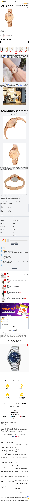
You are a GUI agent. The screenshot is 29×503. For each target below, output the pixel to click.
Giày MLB (17, 336)
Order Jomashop (4, 317)
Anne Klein (3, 3)
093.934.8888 (6, 35)
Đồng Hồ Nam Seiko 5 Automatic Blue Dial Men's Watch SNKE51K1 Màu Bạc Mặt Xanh (12, 373)
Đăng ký (24, 403)
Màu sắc (1, 215)
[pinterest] (14, 406)
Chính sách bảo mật (13, 434)
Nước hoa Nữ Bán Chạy (23, 336)
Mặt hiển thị (2, 229)
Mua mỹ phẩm (9, 335)
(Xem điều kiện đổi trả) (7, 319)
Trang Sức (16, 335)
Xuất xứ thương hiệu (3, 217)
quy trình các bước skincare (23, 335)
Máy (1, 218)
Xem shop (14, 326)
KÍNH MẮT (16, 438)
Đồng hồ (15, 7)
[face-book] (11, 406)
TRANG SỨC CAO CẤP (17, 488)
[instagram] (12, 406)
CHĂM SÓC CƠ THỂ (3, 486)
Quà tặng (13, 335)
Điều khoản (8, 434)
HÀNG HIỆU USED (17, 449)
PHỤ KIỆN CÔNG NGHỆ (3, 491)
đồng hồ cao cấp (5, 56)
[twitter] (16, 406)
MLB (5, 335)
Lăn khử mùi (2, 335)
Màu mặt (1, 232)
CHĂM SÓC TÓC (17, 443)
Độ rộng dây (2, 234)
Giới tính (1, 214)
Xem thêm (14, 268)
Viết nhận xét (14, 244)
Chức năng (2, 220)
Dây (1, 235)
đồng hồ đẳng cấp (21, 85)
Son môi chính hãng (12, 336)
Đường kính (2, 223)
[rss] (18, 406)
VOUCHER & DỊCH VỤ (3, 467)
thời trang (9, 84)
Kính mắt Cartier (3, 336)
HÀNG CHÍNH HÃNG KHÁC (18, 494)
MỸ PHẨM (16, 451)
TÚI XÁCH (2, 438)
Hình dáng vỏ (2, 226)
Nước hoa (7, 336)
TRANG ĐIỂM (16, 465)
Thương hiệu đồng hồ (5, 83)
